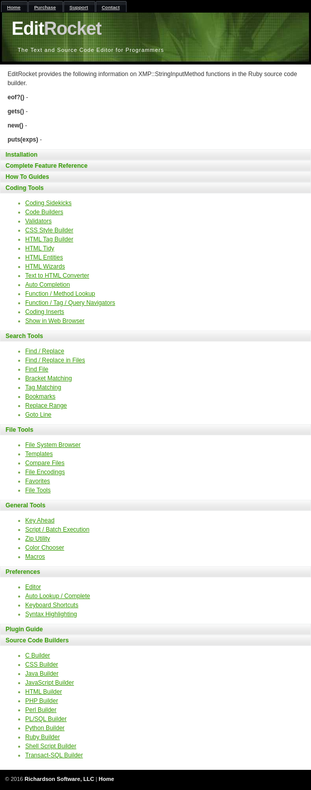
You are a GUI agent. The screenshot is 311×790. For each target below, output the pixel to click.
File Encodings (45, 472)
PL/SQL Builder (46, 718)
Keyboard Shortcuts (51, 605)
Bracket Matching (48, 378)
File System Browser (53, 444)
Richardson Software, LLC (59, 779)
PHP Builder (41, 700)
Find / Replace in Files (55, 360)
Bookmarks (40, 396)
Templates (39, 453)
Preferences (23, 571)
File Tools (19, 429)
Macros (35, 556)
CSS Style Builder (49, 230)
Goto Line (38, 414)
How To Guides (27, 176)
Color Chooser (44, 547)
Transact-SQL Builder (54, 755)
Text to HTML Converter (57, 275)
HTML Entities (44, 257)
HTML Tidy (39, 248)
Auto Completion (47, 284)
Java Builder (41, 673)
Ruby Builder (42, 737)
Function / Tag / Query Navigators (70, 302)
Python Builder (45, 728)
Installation (21, 154)
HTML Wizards (45, 266)
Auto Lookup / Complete (57, 596)
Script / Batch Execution (57, 529)
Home (106, 779)
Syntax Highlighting (51, 614)
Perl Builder (40, 709)
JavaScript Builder (49, 682)
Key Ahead (39, 520)
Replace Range (46, 405)
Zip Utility (37, 538)
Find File (36, 369)
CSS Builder (41, 664)
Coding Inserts (44, 311)
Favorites (37, 481)
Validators (38, 221)
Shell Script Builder (50, 746)
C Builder (37, 655)
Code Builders (44, 212)
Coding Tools (25, 187)
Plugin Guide (24, 629)
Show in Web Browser (55, 320)
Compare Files (45, 463)
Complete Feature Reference (47, 165)
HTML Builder (43, 691)
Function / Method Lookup (60, 293)
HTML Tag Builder (49, 239)
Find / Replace (44, 351)
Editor (33, 586)
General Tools (25, 505)
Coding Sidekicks (48, 203)
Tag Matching (43, 387)
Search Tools (24, 336)
